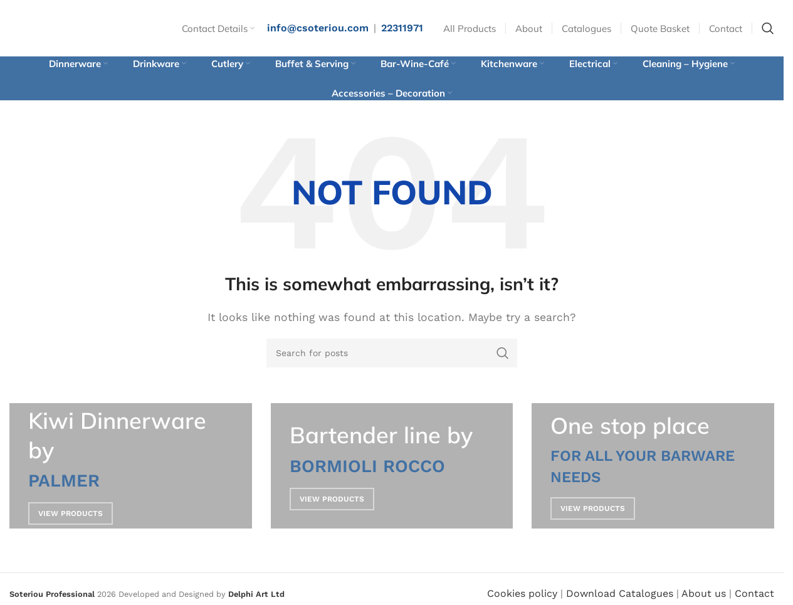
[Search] (767, 28)
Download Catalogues (619, 593)
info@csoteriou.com (318, 28)
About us (703, 593)
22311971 (402, 28)
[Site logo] (72, 27)
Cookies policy (522, 593)
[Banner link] (130, 466)
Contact (754, 593)
